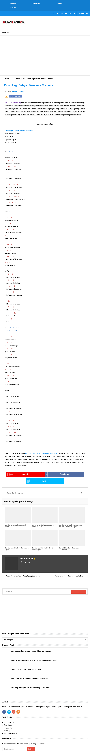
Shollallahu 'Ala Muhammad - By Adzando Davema (29, 667)
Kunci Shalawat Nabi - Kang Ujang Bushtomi (23, 565)
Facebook (40, 470)
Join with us (83, 9)
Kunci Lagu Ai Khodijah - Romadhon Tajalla (16, 538)
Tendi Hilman (26, 547)
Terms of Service (10, 722)
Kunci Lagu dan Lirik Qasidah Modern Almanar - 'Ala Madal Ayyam (71, 515)
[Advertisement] (45, 51)
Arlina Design (76, 747)
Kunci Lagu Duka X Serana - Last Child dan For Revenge (31, 640)
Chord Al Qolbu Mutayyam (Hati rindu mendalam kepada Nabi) (34, 649)
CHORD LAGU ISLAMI (18, 74)
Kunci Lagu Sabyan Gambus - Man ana (19, 126)
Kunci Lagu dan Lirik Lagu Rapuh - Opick (16, 515)
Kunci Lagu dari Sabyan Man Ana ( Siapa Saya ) (41, 449)
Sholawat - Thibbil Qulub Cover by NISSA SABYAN (43, 515)
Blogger (85, 747)
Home (7, 74)
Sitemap (7, 720)
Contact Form (9, 711)
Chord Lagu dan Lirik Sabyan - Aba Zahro (26, 658)
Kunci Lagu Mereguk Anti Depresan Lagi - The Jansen (31, 676)
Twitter (67, 470)
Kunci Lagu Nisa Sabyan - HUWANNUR (69, 565)
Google (13, 470)
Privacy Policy (9, 717)
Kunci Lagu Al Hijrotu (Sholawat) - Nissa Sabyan (43, 538)
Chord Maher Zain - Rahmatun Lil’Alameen (69, 538)
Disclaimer (8, 714)
